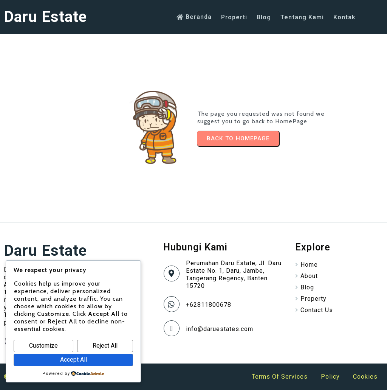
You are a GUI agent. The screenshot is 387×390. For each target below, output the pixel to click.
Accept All (73, 359)
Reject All (105, 345)
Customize (43, 345)
